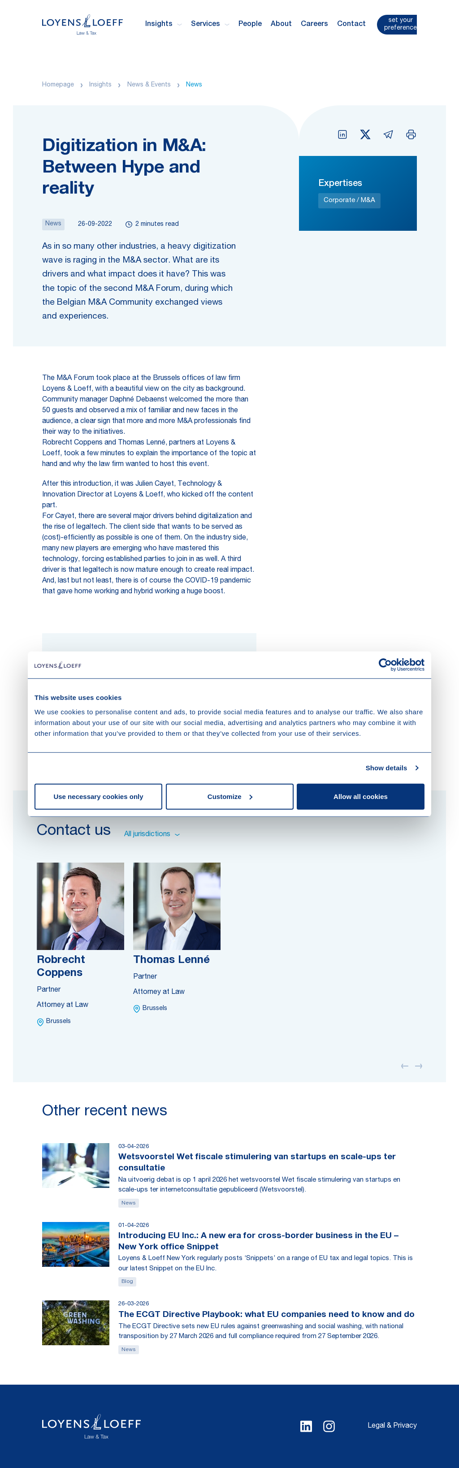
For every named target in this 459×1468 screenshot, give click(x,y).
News (194, 85)
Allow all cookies (360, 796)
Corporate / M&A (349, 200)
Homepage (58, 85)
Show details (386, 768)
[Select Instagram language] (329, 1426)
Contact (351, 24)
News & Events (149, 85)
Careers (314, 24)
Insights (100, 85)
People (250, 24)
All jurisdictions (152, 834)
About (281, 24)
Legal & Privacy (392, 1426)
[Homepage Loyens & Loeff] (82, 24)
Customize (230, 796)
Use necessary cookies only (98, 796)
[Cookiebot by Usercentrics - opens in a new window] (385, 665)
